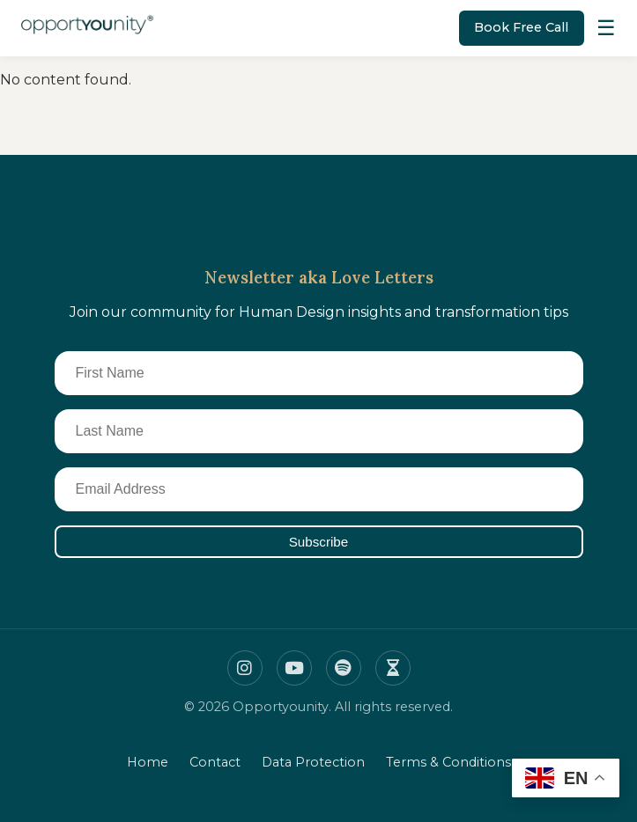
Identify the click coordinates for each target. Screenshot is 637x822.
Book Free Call (521, 27)
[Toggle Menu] (606, 28)
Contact (215, 762)
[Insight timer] (393, 668)
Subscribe (319, 541)
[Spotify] (343, 668)
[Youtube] (294, 668)
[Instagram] (245, 668)
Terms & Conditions (448, 762)
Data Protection (313, 762)
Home (147, 762)
